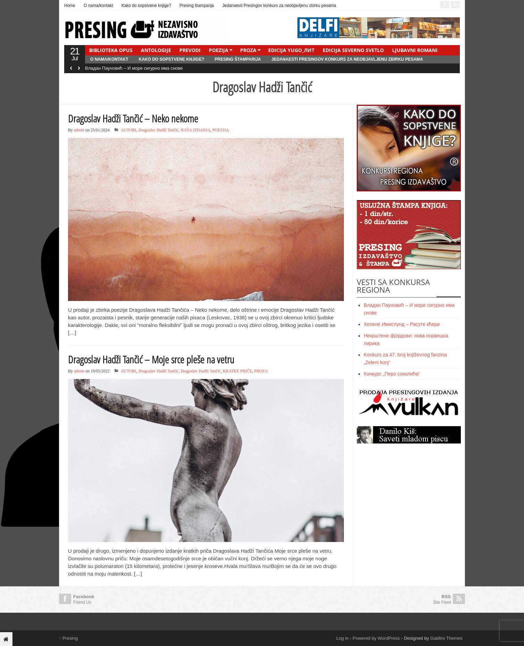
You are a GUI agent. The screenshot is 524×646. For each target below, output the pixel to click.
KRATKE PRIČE (237, 371)
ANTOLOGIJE (156, 50)
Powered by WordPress (376, 638)
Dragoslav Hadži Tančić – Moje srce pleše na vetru (151, 359)
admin (79, 130)
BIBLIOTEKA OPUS (111, 50)
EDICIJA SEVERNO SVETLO (353, 50)
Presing (68, 638)
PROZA (248, 50)
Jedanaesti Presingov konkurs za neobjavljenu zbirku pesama (279, 5)
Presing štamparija (196, 5)
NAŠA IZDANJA (195, 130)
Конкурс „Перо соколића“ (392, 374)
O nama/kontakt (98, 5)
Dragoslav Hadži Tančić (158, 130)
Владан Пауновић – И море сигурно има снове (134, 68)
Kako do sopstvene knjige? (146, 5)
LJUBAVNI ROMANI (415, 50)
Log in (342, 638)
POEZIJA (218, 50)
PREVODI (190, 50)
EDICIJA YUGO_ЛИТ (291, 50)
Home (69, 5)
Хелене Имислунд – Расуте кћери (402, 324)
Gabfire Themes (446, 638)
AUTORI (128, 130)
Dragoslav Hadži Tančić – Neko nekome (133, 118)
